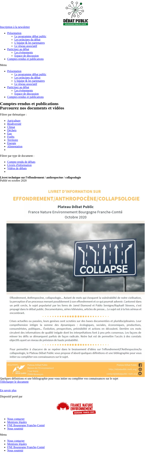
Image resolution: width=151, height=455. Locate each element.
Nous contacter (15, 418)
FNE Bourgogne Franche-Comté (26, 425)
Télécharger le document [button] (14, 381)
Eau (9, 133)
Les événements (23, 52)
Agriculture (14, 120)
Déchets (12, 130)
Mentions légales (17, 422)
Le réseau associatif (25, 46)
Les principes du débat (27, 39)
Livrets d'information (19, 165)
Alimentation (14, 146)
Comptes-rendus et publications (25, 58)
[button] (15, 27)
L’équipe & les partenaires (29, 42)
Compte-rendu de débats (21, 161)
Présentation (14, 33)
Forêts (10, 136)
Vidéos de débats (17, 168)
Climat (11, 127)
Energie (11, 143)
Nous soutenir (15, 428)
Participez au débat (18, 49)
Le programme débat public (30, 36)
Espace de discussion (26, 55)
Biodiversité (14, 123)
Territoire (12, 140)
